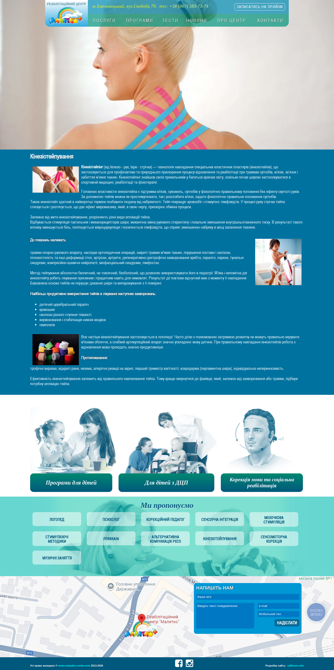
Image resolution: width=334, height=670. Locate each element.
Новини (196, 20)
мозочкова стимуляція (273, 520)
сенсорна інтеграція (219, 519)
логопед (56, 519)
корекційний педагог (165, 519)
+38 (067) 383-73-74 (189, 6)
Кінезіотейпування (219, 539)
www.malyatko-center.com (74, 665)
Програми (139, 20)
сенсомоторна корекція (274, 539)
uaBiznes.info (295, 665)
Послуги (104, 20)
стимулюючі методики (56, 539)
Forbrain (111, 539)
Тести (170, 20)
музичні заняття (57, 558)
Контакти (270, 20)
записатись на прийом (260, 7)
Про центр (231, 20)
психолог (111, 519)
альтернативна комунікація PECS (165, 539)
